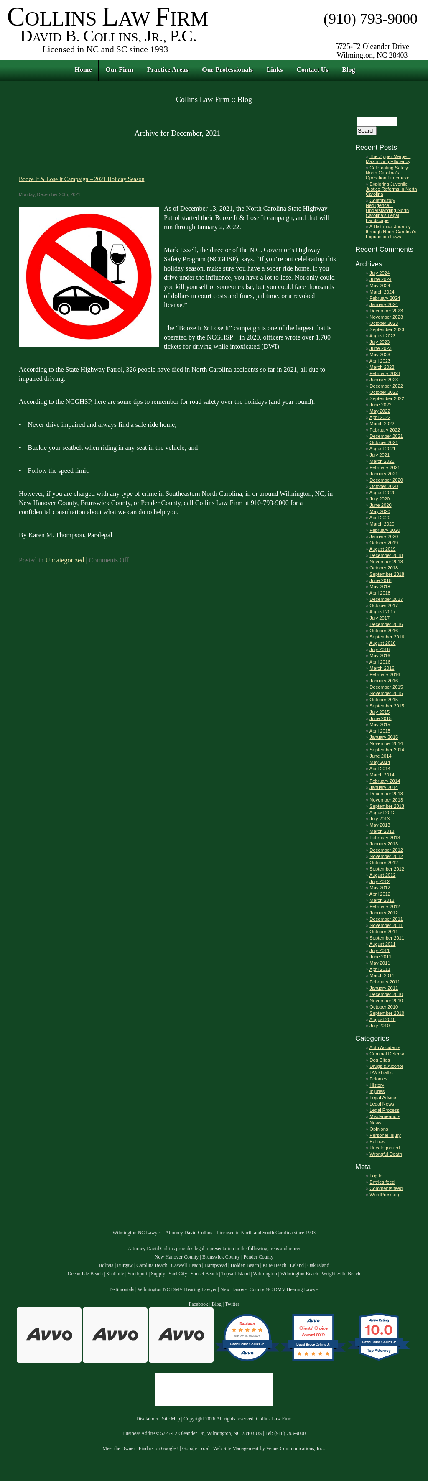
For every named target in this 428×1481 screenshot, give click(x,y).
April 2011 (379, 969)
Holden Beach (244, 1265)
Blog (348, 69)
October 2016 (383, 630)
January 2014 (383, 787)
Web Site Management (236, 1448)
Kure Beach (274, 1265)
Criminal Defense (387, 1053)
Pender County (258, 1257)
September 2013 (386, 806)
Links (275, 69)
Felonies (378, 1078)
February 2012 (384, 906)
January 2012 (383, 912)
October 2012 (383, 862)
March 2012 (381, 900)
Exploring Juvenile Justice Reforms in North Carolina (391, 189)
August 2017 (382, 611)
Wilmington (265, 1274)
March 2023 (381, 367)
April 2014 (379, 768)
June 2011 (380, 956)
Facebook (198, 1304)
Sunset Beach (204, 1274)
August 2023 (382, 335)
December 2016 (386, 624)
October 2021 (383, 442)
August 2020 (382, 492)
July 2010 (379, 1025)
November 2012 (386, 856)
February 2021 (384, 467)
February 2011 (384, 981)
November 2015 (386, 693)
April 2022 (379, 417)
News (375, 1122)
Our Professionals (227, 69)
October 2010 (383, 1006)
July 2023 (379, 342)
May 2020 (379, 511)
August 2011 (382, 944)
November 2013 (386, 799)
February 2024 (384, 298)
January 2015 (383, 737)
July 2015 (379, 712)
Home (83, 69)
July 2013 (379, 818)
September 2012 (386, 868)
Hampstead (215, 1265)
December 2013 (386, 793)
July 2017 (379, 617)
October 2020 (383, 486)
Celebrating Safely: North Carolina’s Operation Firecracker (388, 172)
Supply (158, 1274)
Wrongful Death (385, 1154)
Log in (375, 1175)
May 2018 (379, 586)
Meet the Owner (118, 1448)
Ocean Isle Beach (85, 1274)
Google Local (196, 1448)
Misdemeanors (384, 1116)
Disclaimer (147, 1419)
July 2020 (379, 498)
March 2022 (381, 423)
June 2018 (380, 580)
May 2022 (379, 411)
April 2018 (379, 592)
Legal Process (384, 1110)
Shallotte (115, 1274)
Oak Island (318, 1265)
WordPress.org (384, 1194)
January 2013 (383, 843)
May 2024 (379, 285)
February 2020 (384, 530)
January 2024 (383, 304)
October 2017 (383, 605)
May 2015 (379, 724)
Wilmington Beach (299, 1274)
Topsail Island (235, 1274)
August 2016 (382, 643)
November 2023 (386, 316)
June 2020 (380, 505)
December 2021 (386, 436)
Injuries (377, 1091)
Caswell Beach (186, 1265)
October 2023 (383, 323)
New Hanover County (177, 1257)
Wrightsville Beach (341, 1274)
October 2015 (383, 699)
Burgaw (125, 1265)
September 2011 (386, 937)
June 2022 (380, 404)
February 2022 (384, 429)
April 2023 (379, 360)
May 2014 (379, 762)
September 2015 (386, 705)
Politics (376, 1141)
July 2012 (379, 881)
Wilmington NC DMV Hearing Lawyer (177, 1289)
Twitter (232, 1304)
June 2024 (380, 279)
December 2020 (386, 480)
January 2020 (383, 536)
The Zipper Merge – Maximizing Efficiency (388, 159)
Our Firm (119, 69)
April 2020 (379, 517)
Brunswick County (221, 1257)
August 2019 (382, 549)
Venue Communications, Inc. (295, 1448)
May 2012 (379, 887)
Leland (297, 1265)
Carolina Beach (151, 1265)
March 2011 (381, 975)
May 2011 (379, 962)
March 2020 (381, 523)
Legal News (381, 1103)
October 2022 (383, 392)
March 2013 (381, 831)
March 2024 (381, 291)
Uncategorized (64, 560)
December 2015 (386, 686)
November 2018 (386, 561)
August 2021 (382, 448)
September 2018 (386, 574)
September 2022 (386, 398)
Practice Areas (168, 69)
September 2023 (386, 329)
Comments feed (386, 1188)
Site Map (171, 1419)
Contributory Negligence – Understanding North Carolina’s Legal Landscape (387, 210)
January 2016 (383, 680)
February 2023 (384, 373)
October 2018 (383, 567)
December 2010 (386, 994)
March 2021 (381, 461)
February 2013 (384, 837)
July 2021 (379, 454)
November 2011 (386, 925)
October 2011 (383, 931)
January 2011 (383, 988)
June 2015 (380, 718)
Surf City (178, 1274)
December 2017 (386, 599)
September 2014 (386, 749)
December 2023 (386, 310)
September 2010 (386, 1013)
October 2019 (383, 542)
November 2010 (386, 1000)
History (376, 1085)
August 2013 (382, 812)
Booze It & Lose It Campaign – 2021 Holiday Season (81, 179)
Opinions (378, 1128)
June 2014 (380, 755)
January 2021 (383, 473)
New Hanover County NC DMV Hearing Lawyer (269, 1289)
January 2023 (383, 379)
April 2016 (379, 661)
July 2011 (379, 950)
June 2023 (380, 348)
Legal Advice (382, 1097)
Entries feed (382, 1182)
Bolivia (106, 1265)
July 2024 (379, 273)
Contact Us (313, 69)
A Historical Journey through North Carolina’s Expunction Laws (391, 231)
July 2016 (379, 649)
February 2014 (384, 781)
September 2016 (386, 636)
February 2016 (384, 674)
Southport (137, 1274)
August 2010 (382, 1019)
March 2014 (381, 774)
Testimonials (121, 1289)
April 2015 (379, 730)
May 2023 (379, 354)
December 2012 (386, 850)
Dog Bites (379, 1059)
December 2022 (386, 385)
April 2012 (379, 893)
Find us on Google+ (159, 1448)
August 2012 (382, 875)
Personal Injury (385, 1135)
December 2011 (386, 919)
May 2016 (379, 655)
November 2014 (386, 743)
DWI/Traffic (380, 1072)
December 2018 (386, 555)
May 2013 (379, 824)
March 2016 (381, 668)
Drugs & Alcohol (386, 1066)
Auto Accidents (384, 1047)
